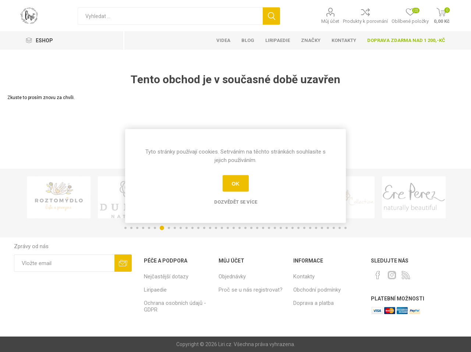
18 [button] (228, 228)
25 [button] (269, 228)
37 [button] (340, 228)
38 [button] (345, 228)
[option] (58, 197)
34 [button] (322, 228)
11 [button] (186, 228)
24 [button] (263, 228)
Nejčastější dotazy (166, 276)
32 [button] (310, 228)
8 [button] (169, 228)
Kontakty (304, 276)
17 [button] (222, 228)
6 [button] (155, 228)
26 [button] (275, 228)
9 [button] (175, 228)
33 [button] (316, 228)
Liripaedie (155, 289)
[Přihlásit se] (64, 263)
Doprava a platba (313, 303)
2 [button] (131, 228)
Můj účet (330, 21)
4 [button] (143, 228)
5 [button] (149, 228)
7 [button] (162, 228)
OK (236, 183)
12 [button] (192, 228)
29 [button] (292, 228)
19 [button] (234, 228)
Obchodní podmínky (317, 289)
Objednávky (232, 276)
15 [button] (210, 228)
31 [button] (304, 228)
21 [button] (245, 228)
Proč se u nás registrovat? (251, 289)
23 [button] (257, 228)
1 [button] (125, 228)
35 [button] (328, 228)
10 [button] (181, 228)
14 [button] (204, 228)
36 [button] (334, 228)
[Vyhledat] (170, 16)
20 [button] (239, 228)
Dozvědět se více (235, 202)
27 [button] (281, 228)
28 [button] (287, 228)
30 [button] (298, 228)
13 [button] (198, 228)
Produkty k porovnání (365, 21)
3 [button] (137, 228)
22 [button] (251, 228)
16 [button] (216, 228)
